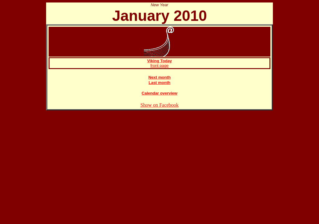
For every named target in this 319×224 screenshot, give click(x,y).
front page (159, 63)
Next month (159, 77)
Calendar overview (160, 93)
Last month (159, 82)
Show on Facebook (159, 105)
